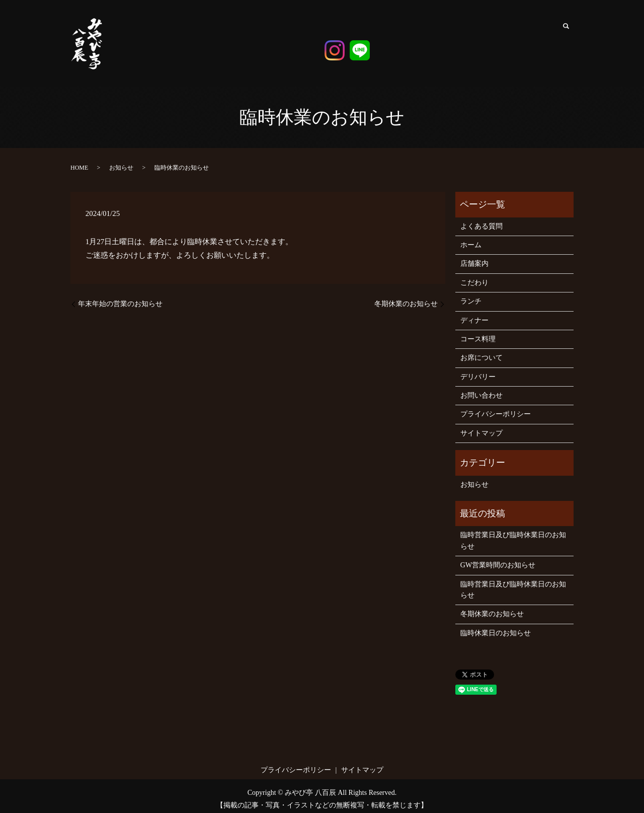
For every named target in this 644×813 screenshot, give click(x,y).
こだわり (420, 41)
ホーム (377, 33)
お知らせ (121, 161)
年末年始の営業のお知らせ (120, 298)
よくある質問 (546, 41)
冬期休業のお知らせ (406, 298)
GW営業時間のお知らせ (497, 559)
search (566, 30)
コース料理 (483, 33)
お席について (504, 45)
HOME (79, 161)
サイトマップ (481, 427)
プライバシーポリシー (495, 408)
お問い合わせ (481, 389)
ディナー (462, 37)
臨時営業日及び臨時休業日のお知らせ (513, 534)
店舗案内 (400, 28)
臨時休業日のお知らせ (495, 627)
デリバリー (525, 41)
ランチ (441, 37)
